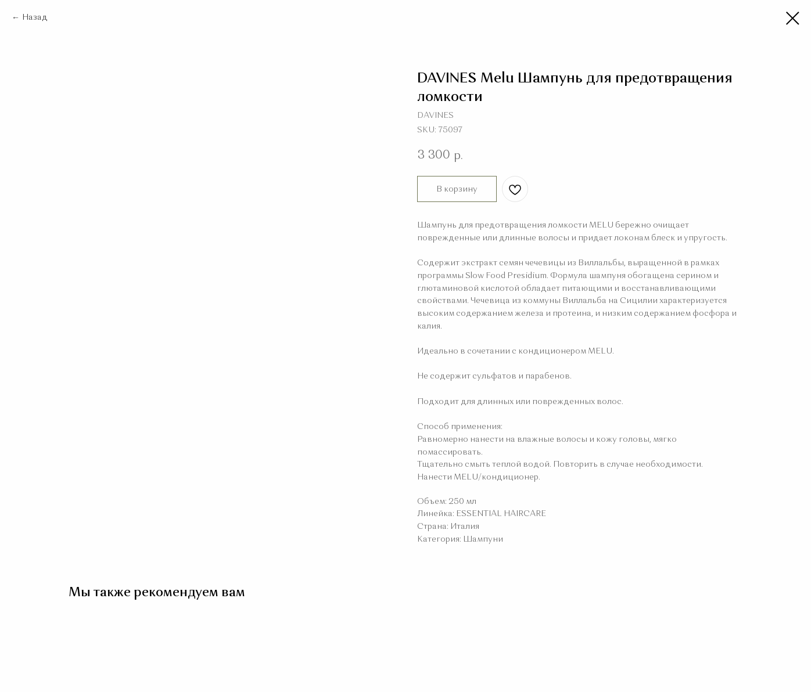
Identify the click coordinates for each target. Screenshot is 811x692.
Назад (35, 17)
